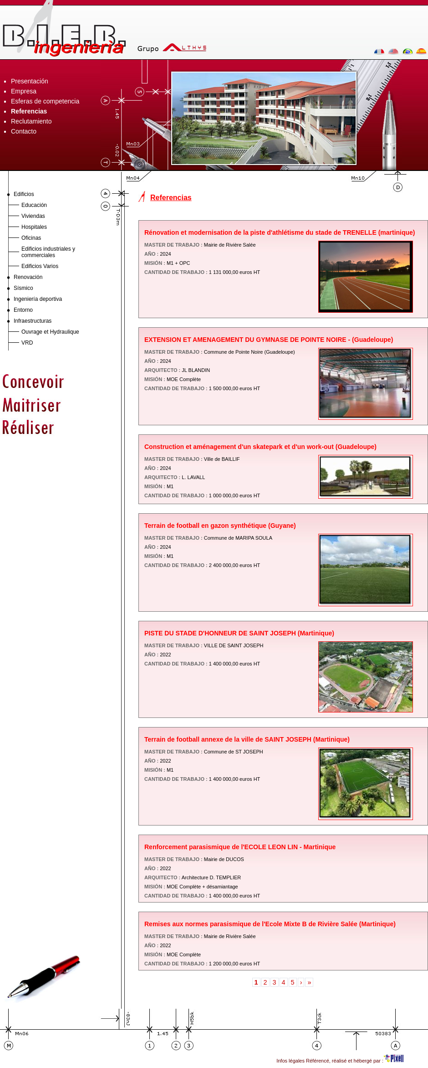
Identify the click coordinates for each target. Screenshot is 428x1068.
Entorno (23, 310)
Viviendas (33, 216)
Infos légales (290, 1060)
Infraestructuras (32, 321)
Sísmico (23, 288)
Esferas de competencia (45, 101)
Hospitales (34, 227)
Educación (34, 205)
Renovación (28, 277)
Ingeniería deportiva (38, 299)
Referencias (29, 111)
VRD (27, 343)
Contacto (23, 131)
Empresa (23, 91)
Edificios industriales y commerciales (48, 252)
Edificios (24, 194)
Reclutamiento (31, 121)
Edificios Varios (39, 266)
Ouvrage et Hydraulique (50, 332)
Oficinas (31, 238)
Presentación (29, 81)
